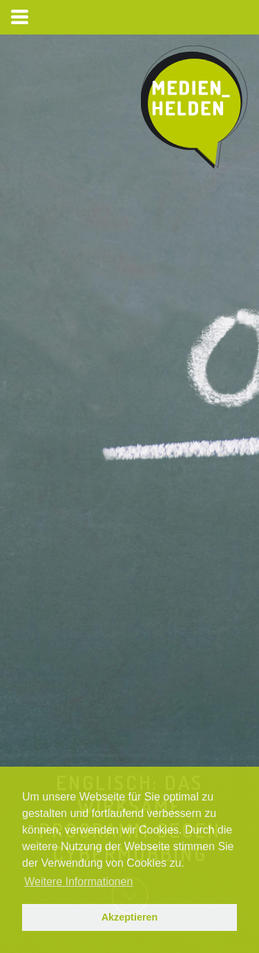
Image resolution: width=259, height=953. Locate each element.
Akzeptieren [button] (130, 917)
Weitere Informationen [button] (78, 881)
